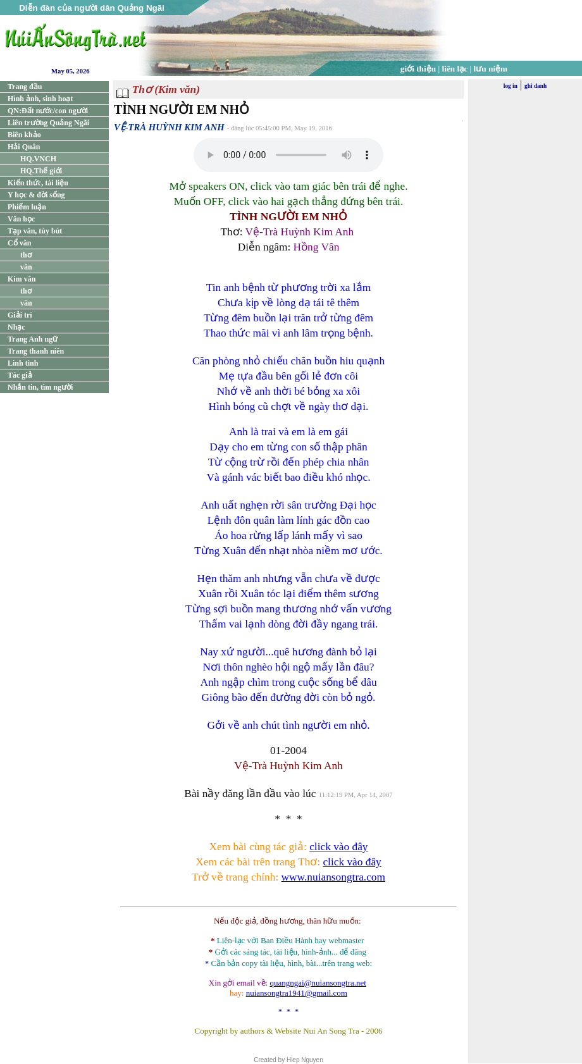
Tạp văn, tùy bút (35, 230)
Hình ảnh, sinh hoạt (40, 98)
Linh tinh (23, 363)
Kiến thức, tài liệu (38, 182)
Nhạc (16, 327)
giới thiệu (418, 68)
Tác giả (20, 375)
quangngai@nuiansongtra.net (317, 982)
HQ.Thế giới (41, 170)
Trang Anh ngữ (33, 339)
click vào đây (338, 847)
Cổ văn (19, 242)
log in (510, 86)
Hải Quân (24, 146)
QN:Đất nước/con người (48, 110)
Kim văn (21, 279)
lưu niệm (491, 68)
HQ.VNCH (38, 158)
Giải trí (20, 315)
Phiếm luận (27, 206)
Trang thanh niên (36, 351)
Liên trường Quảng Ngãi (48, 122)
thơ (26, 255)
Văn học (21, 218)
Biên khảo (24, 134)
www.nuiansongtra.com (333, 877)
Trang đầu (25, 86)
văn (26, 267)
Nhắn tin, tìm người (40, 387)
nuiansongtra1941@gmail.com (296, 993)
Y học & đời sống (36, 194)
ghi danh (535, 86)
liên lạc (455, 68)
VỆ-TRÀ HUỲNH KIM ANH (169, 127)
